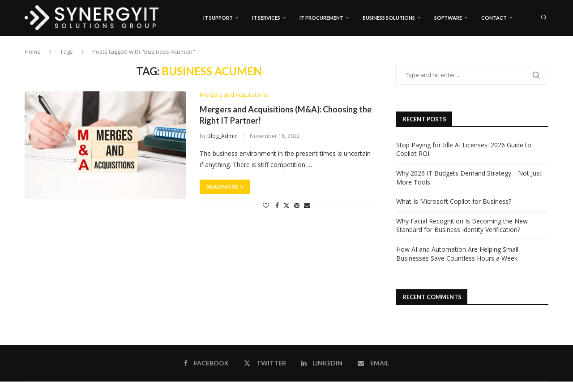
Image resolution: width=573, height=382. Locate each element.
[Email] (545, 56)
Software (448, 18)
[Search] (543, 18)
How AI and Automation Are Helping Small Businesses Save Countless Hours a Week (457, 254)
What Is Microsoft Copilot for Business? (453, 201)
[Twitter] (527, 56)
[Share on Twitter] (286, 206)
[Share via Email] (307, 206)
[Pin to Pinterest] (296, 206)
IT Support (218, 18)
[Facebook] (518, 56)
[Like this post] (266, 206)
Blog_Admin (222, 136)
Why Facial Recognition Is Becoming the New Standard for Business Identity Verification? (462, 225)
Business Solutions (389, 18)
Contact (494, 18)
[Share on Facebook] (277, 206)
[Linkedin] (536, 56)
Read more (225, 187)
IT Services (266, 18)
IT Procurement (321, 18)
